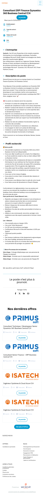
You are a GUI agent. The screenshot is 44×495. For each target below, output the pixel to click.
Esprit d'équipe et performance (28, 457)
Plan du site (6, 472)
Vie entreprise (27, 449)
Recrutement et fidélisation (30, 455)
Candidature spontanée (9, 447)
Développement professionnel (31, 447)
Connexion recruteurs (8, 474)
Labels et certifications (29, 460)
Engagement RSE (28, 453)
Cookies (5, 470)
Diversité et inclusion (28, 451)
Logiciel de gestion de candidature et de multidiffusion (22, 491)
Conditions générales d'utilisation (8, 467)
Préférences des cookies (9, 476)
